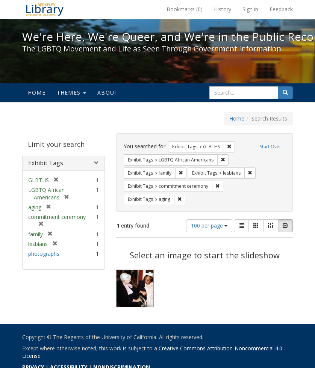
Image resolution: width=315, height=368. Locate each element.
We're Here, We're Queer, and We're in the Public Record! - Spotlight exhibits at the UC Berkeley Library (45, 9)
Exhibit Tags (45, 163)
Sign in (250, 9)
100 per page (209, 225)
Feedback (281, 9)
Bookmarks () (185, 9)
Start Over (270, 146)
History (222, 9)
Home (36, 92)
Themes (71, 92)
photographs (43, 253)
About (107, 92)
